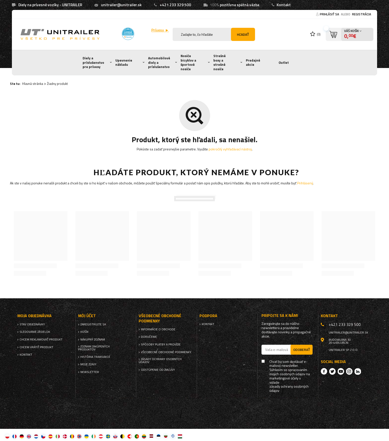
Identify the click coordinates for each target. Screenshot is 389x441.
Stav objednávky (32, 324)
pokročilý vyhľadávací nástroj (230, 149)
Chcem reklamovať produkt (41, 339)
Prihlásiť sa (330, 14)
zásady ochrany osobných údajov (289, 388)
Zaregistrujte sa (93, 324)
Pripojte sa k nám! (279, 315)
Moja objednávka (34, 315)
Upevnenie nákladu (123, 62)
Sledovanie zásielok (35, 331)
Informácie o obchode (158, 329)
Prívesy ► (160, 30)
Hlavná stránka (32, 83)
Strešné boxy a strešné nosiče (219, 62)
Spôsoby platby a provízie (161, 344)
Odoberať (301, 349)
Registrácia (361, 14)
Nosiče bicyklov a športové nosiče (188, 62)
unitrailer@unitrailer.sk (121, 5)
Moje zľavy (88, 364)
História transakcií (95, 356)
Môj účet (87, 315)
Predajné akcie (253, 62)
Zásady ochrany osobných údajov (160, 361)
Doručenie (149, 336)
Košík (84, 331)
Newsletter (89, 372)
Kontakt (284, 5)
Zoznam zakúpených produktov (94, 348)
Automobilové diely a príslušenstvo (159, 62)
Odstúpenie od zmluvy (158, 369)
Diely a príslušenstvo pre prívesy (93, 62)
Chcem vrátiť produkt (36, 347)
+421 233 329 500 (175, 5)
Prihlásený (305, 183)
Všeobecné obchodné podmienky (166, 352)
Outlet (284, 62)
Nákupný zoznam (92, 339)
